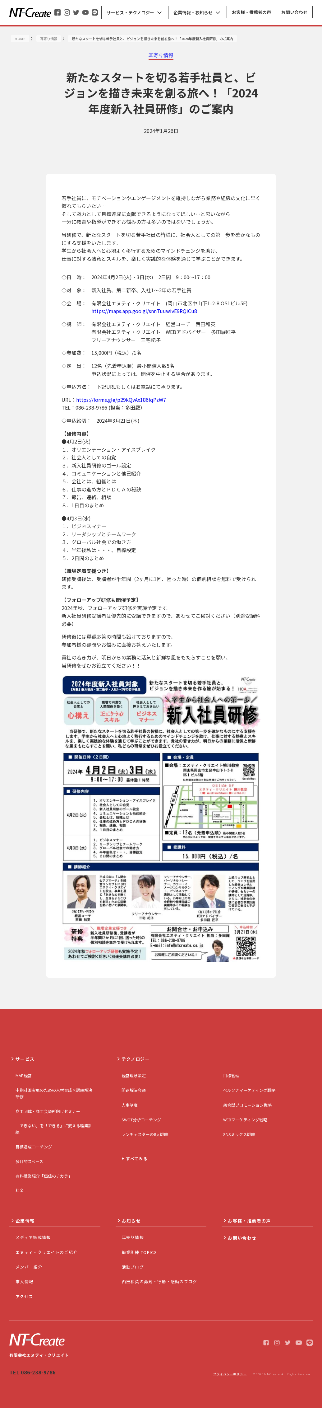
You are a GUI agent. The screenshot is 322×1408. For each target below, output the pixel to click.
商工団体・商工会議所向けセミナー (48, 1111)
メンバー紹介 (29, 1267)
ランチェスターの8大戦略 (145, 1134)
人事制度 (130, 1105)
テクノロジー (136, 1059)
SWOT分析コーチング (141, 1120)
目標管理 (231, 1075)
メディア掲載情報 (33, 1237)
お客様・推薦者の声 (249, 1221)
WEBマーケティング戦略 (245, 1120)
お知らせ (131, 1221)
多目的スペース (29, 1161)
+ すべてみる (135, 1159)
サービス (25, 1059)
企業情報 (25, 1221)
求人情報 (24, 1281)
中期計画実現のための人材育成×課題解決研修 (54, 1093)
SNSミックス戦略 (239, 1134)
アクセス (24, 1296)
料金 (20, 1190)
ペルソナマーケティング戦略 (249, 1090)
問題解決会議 (134, 1090)
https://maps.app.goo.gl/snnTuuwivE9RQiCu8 (144, 311)
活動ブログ (133, 1267)
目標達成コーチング (34, 1147)
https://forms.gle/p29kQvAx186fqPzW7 (121, 399)
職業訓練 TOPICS (139, 1252)
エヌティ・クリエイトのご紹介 (46, 1252)
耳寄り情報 (133, 1237)
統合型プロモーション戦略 (247, 1105)
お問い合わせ (242, 1238)
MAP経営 (24, 1075)
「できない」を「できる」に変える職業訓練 (54, 1129)
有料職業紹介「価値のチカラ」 (44, 1176)
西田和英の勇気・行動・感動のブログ (159, 1281)
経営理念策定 (134, 1075)
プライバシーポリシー (230, 1374)
